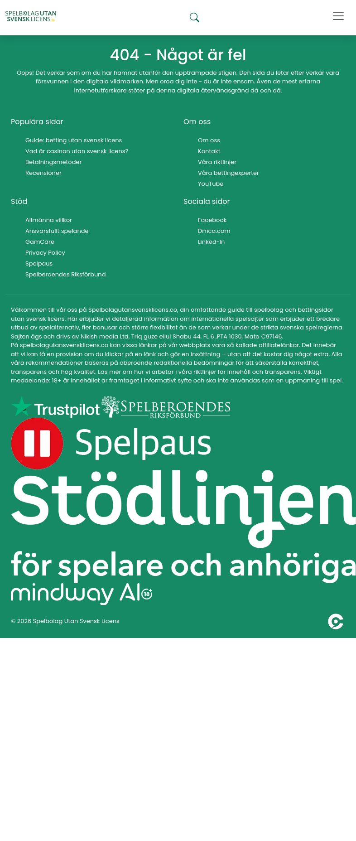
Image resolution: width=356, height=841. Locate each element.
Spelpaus (39, 263)
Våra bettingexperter (228, 173)
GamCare (39, 241)
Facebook (212, 220)
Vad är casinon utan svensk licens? (76, 151)
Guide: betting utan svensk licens (73, 140)
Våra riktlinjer (217, 162)
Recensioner (43, 173)
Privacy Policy (45, 252)
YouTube (210, 183)
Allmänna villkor (48, 220)
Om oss (209, 140)
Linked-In (211, 241)
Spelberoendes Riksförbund (65, 274)
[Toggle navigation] (338, 15)
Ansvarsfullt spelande (57, 231)
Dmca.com (214, 231)
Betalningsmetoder (53, 162)
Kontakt (209, 151)
